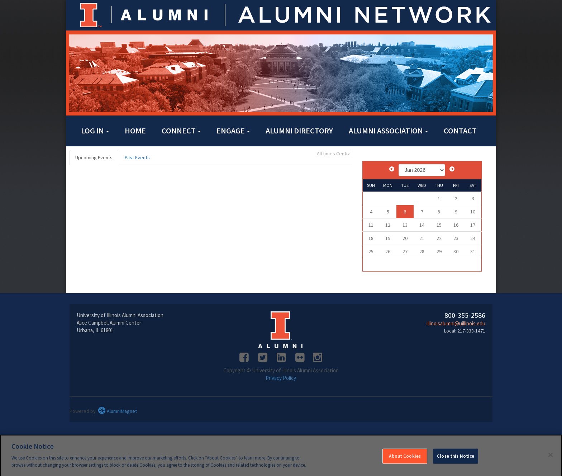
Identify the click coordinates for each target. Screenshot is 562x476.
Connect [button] (181, 130)
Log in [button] (95, 130)
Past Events (137, 157)
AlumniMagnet (117, 411)
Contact (460, 130)
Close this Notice (455, 458)
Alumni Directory (299, 130)
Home (135, 130)
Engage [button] (233, 130)
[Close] (550, 457)
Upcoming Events (94, 157)
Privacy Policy (281, 377)
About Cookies (405, 458)
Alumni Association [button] (388, 130)
